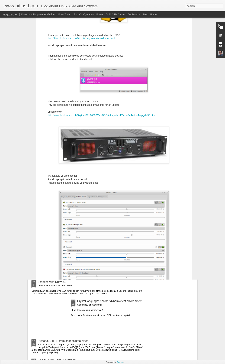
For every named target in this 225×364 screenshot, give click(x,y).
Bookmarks (134, 14)
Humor (154, 14)
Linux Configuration (83, 14)
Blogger (120, 362)
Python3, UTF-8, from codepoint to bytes (63, 340)
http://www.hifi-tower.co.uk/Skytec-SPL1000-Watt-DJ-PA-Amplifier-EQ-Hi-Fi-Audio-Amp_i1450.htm (101, 61)
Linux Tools (64, 14)
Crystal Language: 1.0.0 (53, 242)
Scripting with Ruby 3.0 (52, 281)
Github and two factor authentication (60, 202)
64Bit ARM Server (115, 14)
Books (99, 14)
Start (145, 14)
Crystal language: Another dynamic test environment (109, 301)
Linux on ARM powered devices (38, 14)
